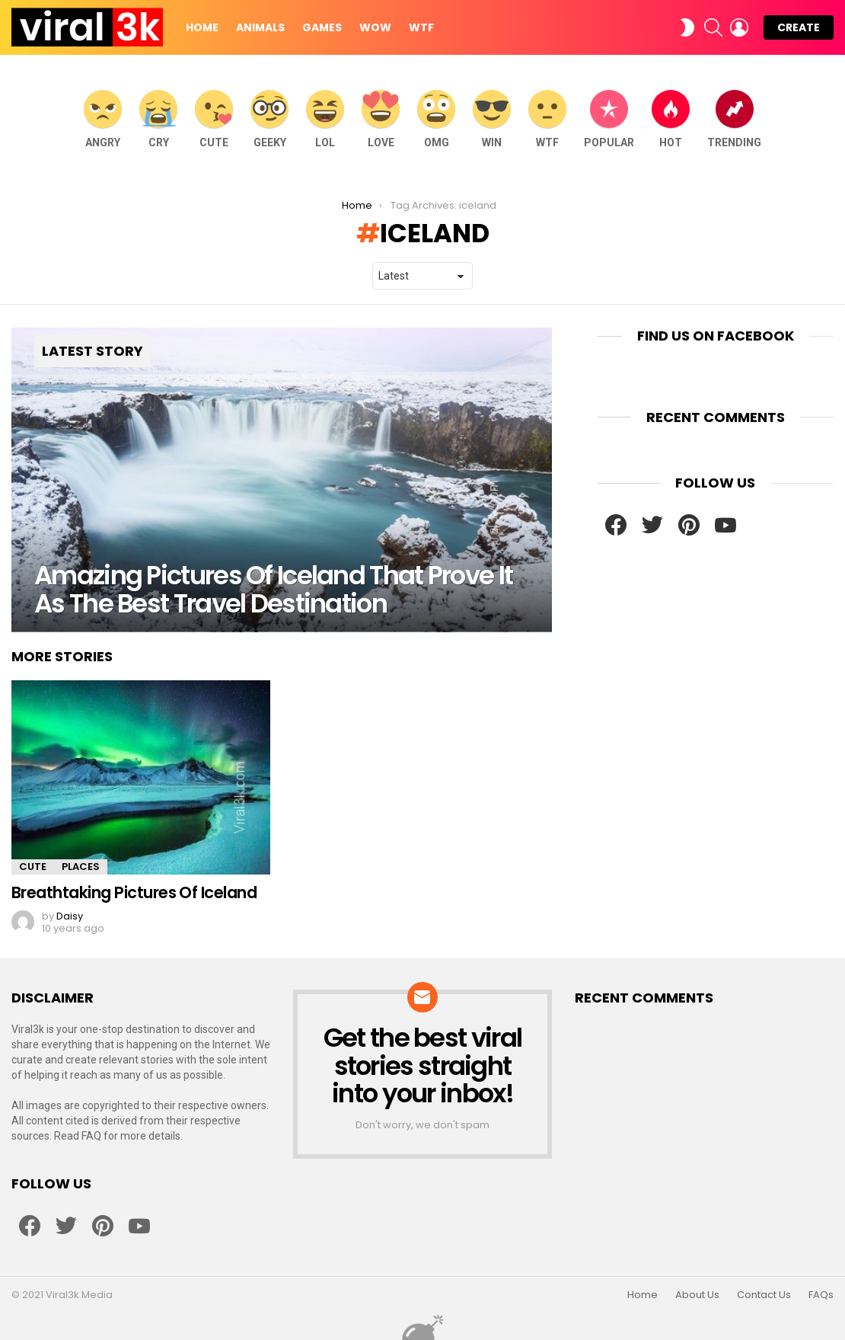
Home (202, 27)
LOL (325, 119)
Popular (609, 119)
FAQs (821, 1295)
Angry (103, 119)
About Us (697, 1295)
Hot (671, 119)
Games (322, 27)
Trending (734, 119)
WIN (492, 119)
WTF (421, 27)
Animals (260, 27)
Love (381, 119)
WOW (375, 27)
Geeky (269, 119)
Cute (214, 119)
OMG (436, 119)
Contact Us (764, 1295)
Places (81, 866)
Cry (158, 119)
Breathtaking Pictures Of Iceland (134, 892)
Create (798, 27)
